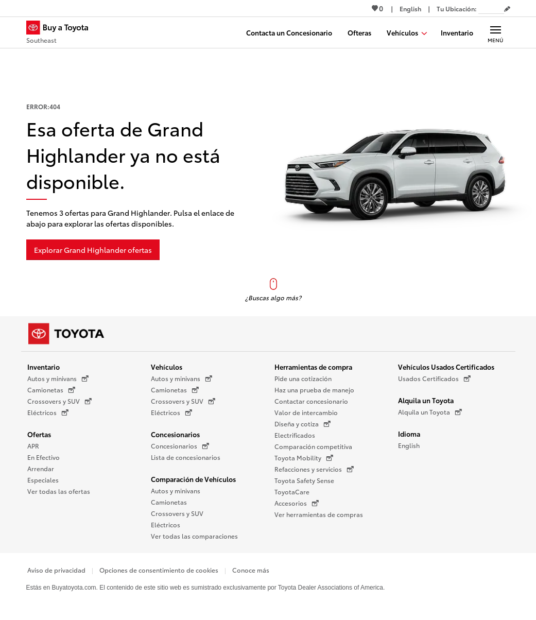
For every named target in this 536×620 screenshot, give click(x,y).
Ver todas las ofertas (58, 491)
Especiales (43, 479)
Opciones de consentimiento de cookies (158, 569)
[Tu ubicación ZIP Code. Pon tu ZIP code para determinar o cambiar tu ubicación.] (491, 8)
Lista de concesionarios (185, 457)
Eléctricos (165, 524)
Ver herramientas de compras (318, 514)
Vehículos (166, 366)
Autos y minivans (175, 490)
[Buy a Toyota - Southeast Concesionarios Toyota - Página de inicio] (61, 33)
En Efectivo (43, 457)
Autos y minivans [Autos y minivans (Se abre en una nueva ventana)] (58, 378)
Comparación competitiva (313, 446)
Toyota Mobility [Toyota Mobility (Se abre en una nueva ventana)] (303, 457)
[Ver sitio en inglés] (410, 8)
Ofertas (39, 434)
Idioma (409, 433)
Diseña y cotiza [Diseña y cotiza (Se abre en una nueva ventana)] (302, 423)
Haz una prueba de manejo (314, 389)
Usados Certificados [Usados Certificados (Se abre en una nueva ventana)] (434, 378)
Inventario (43, 366)
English (409, 445)
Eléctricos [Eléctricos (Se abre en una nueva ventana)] (47, 412)
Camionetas (169, 501)
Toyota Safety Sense (304, 480)
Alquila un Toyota (426, 400)
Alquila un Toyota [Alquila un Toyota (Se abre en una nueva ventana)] (430, 412)
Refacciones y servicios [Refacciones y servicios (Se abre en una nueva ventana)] (314, 469)
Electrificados (294, 434)
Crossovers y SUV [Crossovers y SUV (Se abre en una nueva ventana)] (59, 401)
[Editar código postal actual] (507, 9)
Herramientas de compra (313, 366)
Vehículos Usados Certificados (446, 366)
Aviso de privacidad (56, 569)
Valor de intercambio (306, 412)
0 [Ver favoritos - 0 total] (377, 8)
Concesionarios (175, 434)
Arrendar (40, 468)
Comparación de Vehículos (193, 479)
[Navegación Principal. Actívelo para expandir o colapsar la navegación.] (495, 32)
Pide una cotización (303, 378)
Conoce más (250, 569)
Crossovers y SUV (177, 513)
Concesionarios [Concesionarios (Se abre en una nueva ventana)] (180, 446)
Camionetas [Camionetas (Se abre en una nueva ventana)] (51, 389)
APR (33, 445)
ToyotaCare (291, 491)
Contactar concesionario (311, 401)
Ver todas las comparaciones (194, 535)
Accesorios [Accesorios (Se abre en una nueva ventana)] (296, 503)
